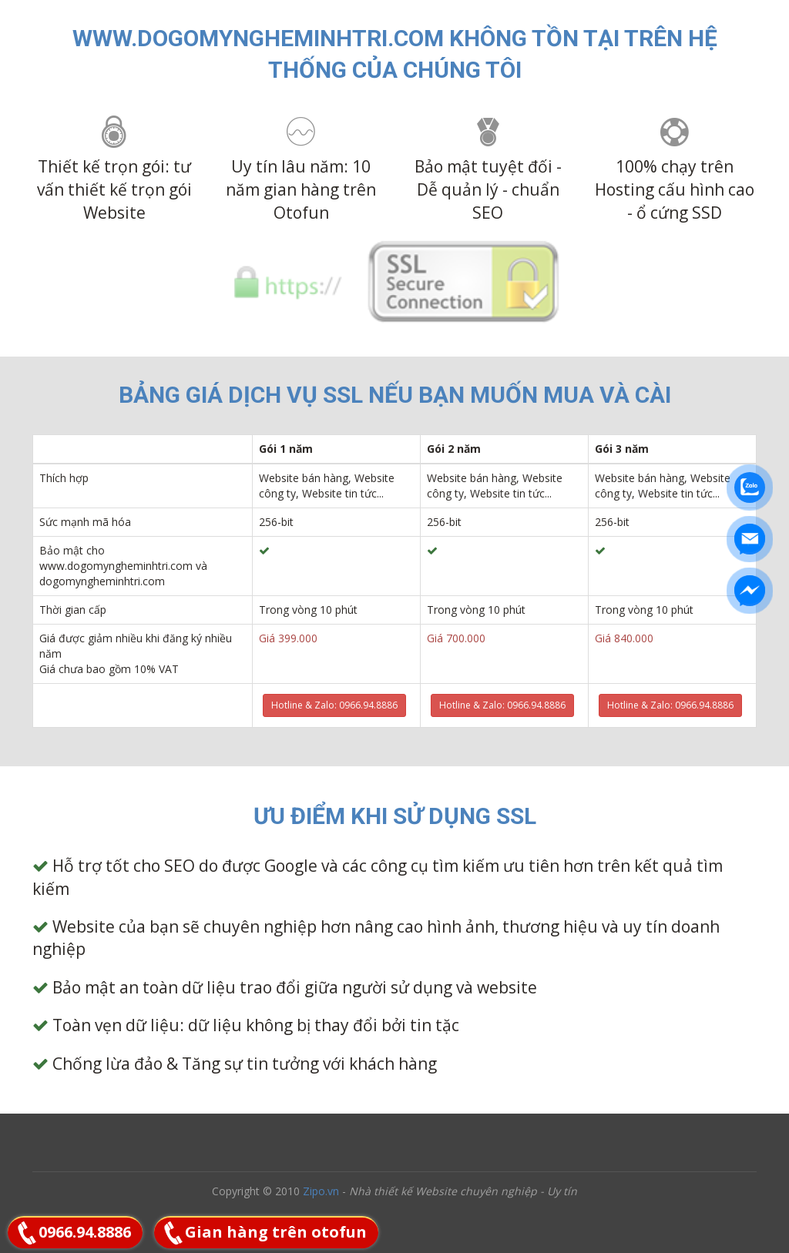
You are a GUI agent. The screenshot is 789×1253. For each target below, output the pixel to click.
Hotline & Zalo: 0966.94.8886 (334, 705)
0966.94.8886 (85, 1231)
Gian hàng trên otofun (276, 1231)
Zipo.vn (321, 1191)
